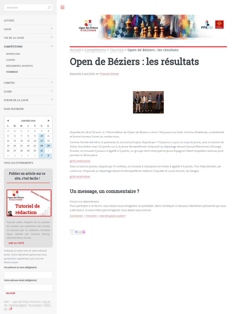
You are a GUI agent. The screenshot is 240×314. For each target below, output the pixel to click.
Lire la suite (16, 243)
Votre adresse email (20, 280)
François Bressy (109, 73)
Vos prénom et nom (20, 267)
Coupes (10, 60)
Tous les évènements (18, 162)
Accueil (75, 50)
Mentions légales (18, 305)
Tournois (117, 50)
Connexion (76, 216)
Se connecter (35, 305)
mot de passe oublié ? (113, 216)
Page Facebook (14, 109)
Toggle (63, 7)
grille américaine (80, 161)
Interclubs (13, 54)
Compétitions (95, 50)
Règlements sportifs (19, 66)
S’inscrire (91, 216)
